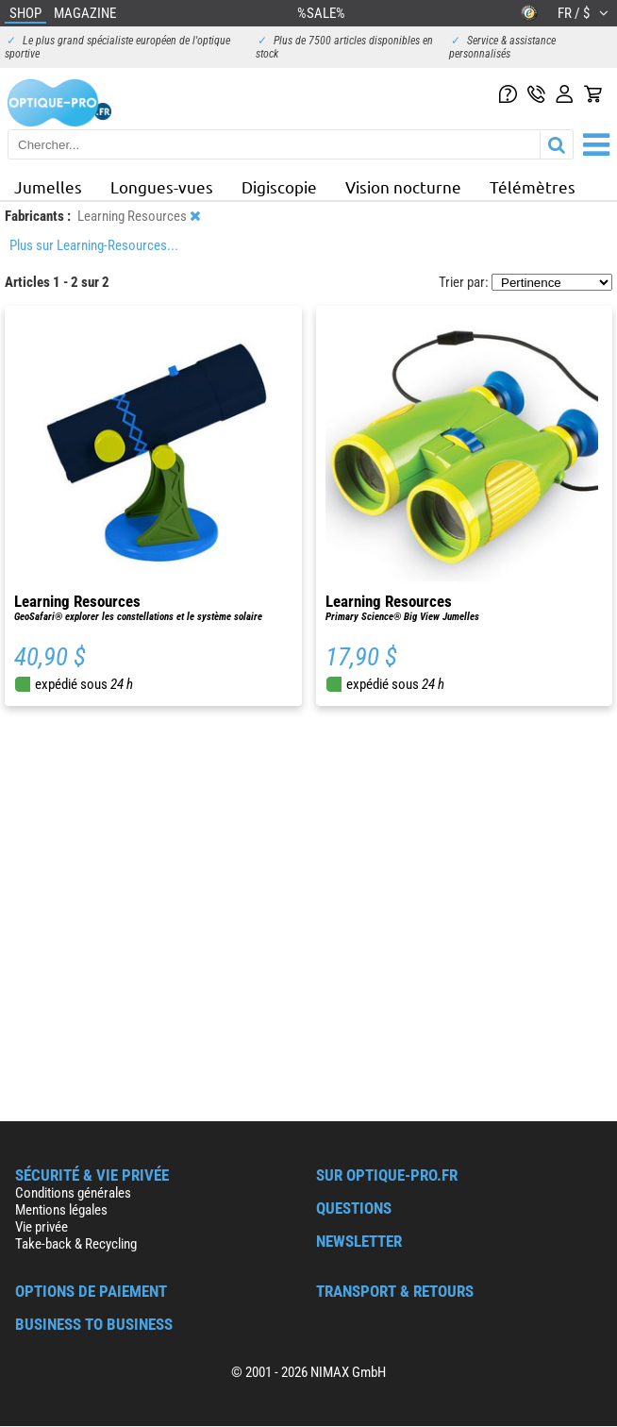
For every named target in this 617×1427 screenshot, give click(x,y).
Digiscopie (279, 186)
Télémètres (532, 186)
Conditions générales (73, 1192)
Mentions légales (61, 1209)
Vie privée (41, 1226)
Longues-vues (161, 186)
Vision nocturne (403, 186)
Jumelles (48, 186)
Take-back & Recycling (76, 1243)
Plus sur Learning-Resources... (93, 245)
